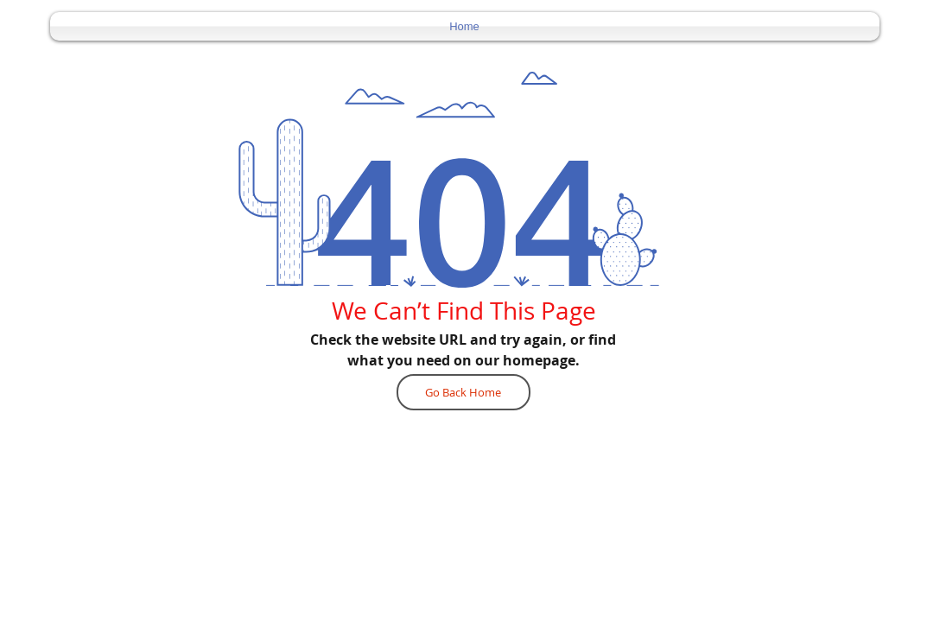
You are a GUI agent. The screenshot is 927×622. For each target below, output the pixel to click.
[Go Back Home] (463, 392)
